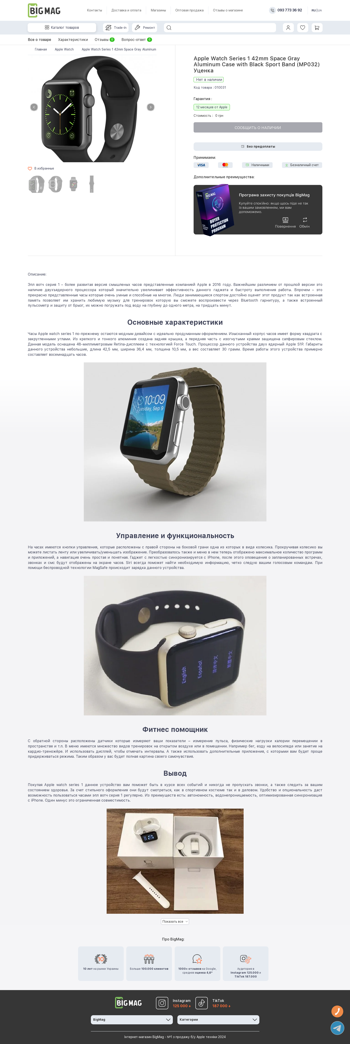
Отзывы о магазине (228, 10)
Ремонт (145, 27)
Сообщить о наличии (258, 128)
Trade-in (116, 27)
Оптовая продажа (189, 10)
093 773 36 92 (289, 10)
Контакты (94, 10)
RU (314, 10)
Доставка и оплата (126, 10)
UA (320, 10)
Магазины (158, 10)
